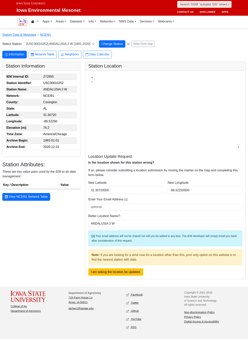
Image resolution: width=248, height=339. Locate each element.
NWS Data (126, 21)
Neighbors (70, 54)
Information (14, 54)
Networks (106, 21)
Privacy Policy (192, 316)
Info (91, 21)
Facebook (134, 295)
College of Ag (19, 306)
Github (132, 311)
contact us (185, 11)
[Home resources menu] (34, 22)
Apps (45, 21)
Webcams (165, 21)
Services (146, 21)
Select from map (143, 43)
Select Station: (12, 43)
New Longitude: (178, 182)
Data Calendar (97, 54)
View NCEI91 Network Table (26, 197)
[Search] (204, 4)
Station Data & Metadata (19, 34)
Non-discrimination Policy (199, 312)
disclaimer (207, 11)
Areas (60, 21)
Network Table (42, 54)
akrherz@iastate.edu (81, 308)
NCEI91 (45, 34)
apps (225, 11)
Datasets (76, 21)
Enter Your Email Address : (108, 199)
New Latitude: (97, 182)
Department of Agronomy (26, 310)
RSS (131, 327)
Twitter (132, 303)
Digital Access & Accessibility (201, 321)
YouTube (133, 319)
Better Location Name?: (104, 216)
